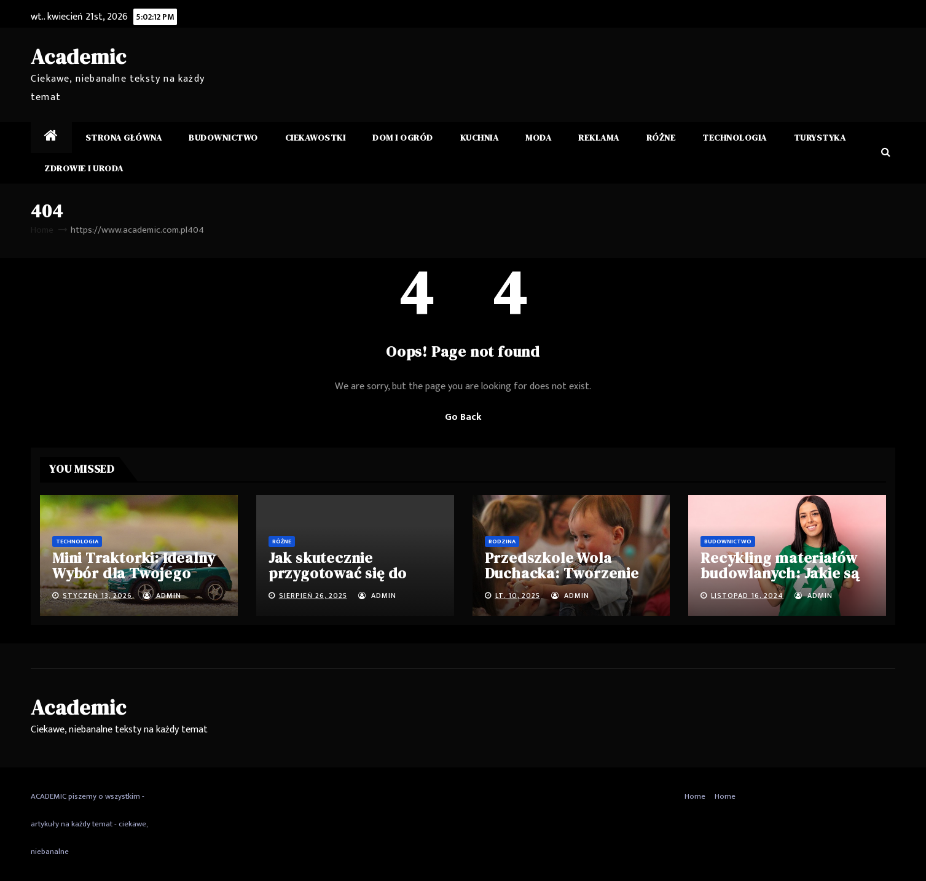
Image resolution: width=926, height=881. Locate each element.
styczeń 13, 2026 (97, 595)
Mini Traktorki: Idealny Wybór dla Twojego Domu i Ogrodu (133, 573)
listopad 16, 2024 (747, 595)
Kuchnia (479, 137)
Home (42, 230)
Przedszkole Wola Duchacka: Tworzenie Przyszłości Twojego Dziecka (562, 581)
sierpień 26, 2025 (313, 595)
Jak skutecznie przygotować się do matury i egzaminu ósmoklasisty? (338, 581)
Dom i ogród (402, 137)
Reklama (598, 137)
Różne (661, 137)
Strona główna (123, 137)
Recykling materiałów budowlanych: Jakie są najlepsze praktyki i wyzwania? (779, 581)
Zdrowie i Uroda (84, 168)
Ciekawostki (315, 137)
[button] (885, 152)
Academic (78, 56)
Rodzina (502, 541)
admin (162, 595)
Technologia (734, 137)
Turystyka (820, 137)
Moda (538, 137)
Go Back (463, 417)
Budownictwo (223, 137)
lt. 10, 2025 (517, 595)
